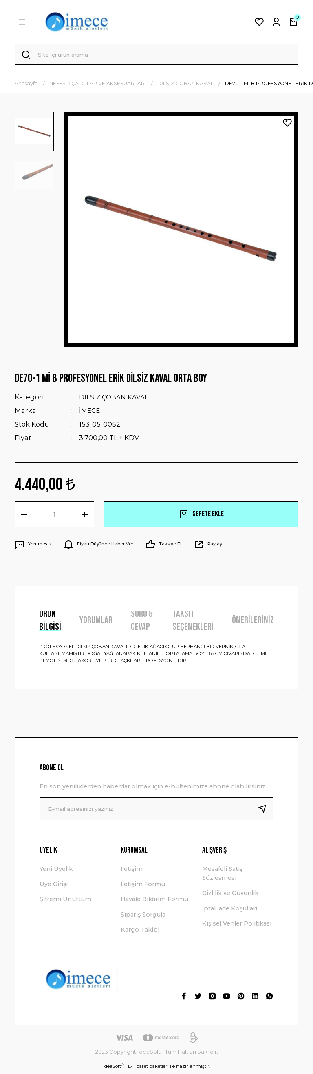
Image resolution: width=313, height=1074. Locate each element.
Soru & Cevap (142, 622)
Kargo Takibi (140, 931)
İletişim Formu (143, 886)
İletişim (132, 870)
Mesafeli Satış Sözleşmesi (222, 875)
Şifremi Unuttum (65, 901)
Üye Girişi (54, 886)
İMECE (90, 412)
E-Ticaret (138, 1068)
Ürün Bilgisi (50, 622)
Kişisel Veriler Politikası (236, 925)
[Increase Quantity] (85, 516)
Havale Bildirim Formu (154, 901)
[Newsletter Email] (156, 810)
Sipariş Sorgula (143, 916)
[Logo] (77, 22)
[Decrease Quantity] (24, 516)
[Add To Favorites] (287, 124)
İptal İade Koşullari (229, 910)
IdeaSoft (113, 1068)
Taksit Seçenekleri (193, 622)
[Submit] (265, 810)
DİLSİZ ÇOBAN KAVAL (115, 399)
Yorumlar (95, 622)
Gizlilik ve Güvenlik (230, 895)
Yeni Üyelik (56, 870)
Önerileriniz (253, 622)
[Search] (156, 55)
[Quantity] (54, 516)
